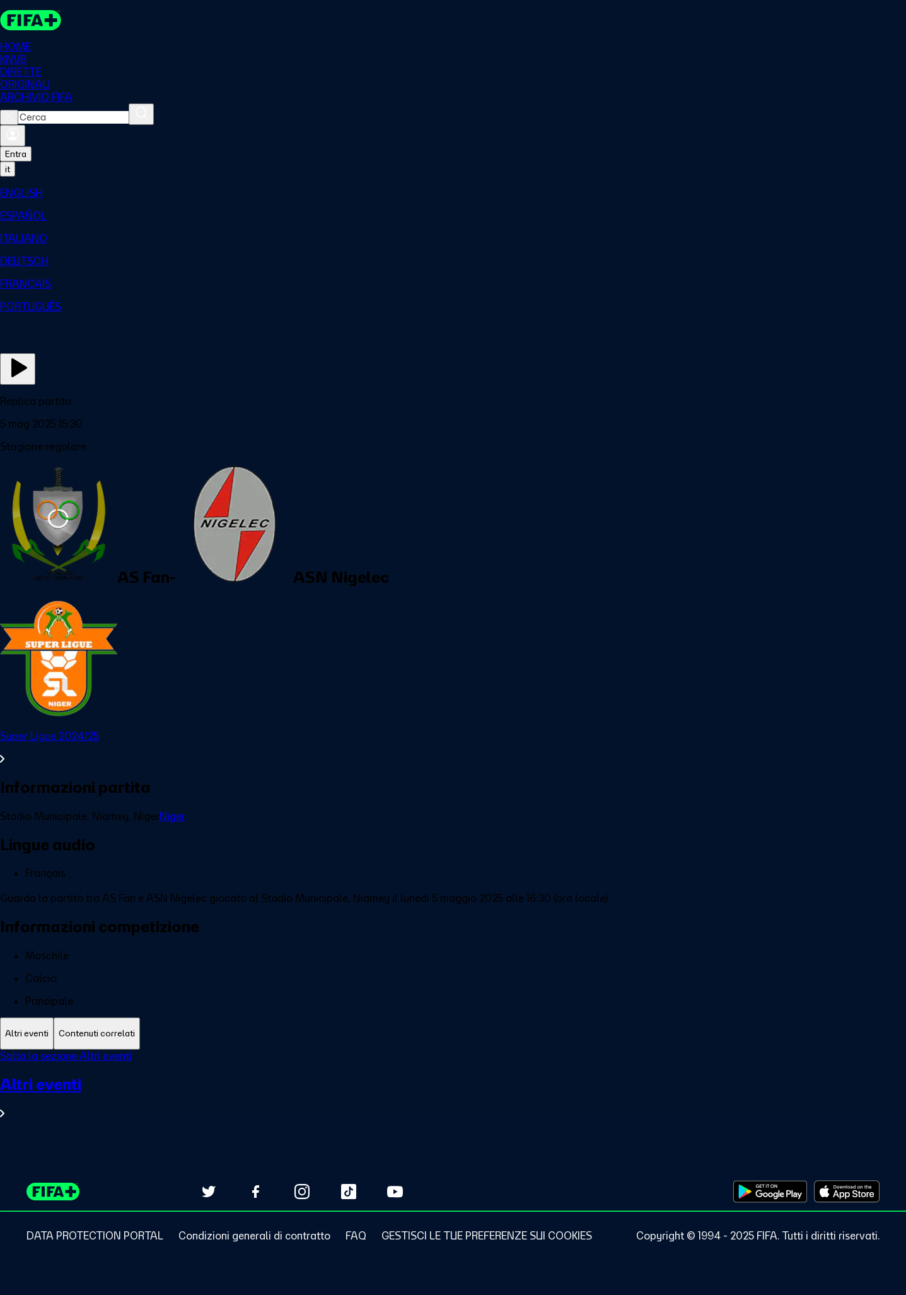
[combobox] (73, 117)
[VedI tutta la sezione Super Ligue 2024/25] (453, 747)
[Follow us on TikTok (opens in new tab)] (349, 1191)
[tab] (27, 1033)
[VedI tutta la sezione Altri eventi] (453, 1097)
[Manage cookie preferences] (486, 1236)
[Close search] (9, 117)
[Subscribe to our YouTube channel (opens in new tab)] (395, 1191)
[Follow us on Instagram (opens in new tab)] (302, 1191)
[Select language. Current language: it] (7, 169)
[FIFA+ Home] (30, 20)
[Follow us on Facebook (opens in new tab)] (255, 1191)
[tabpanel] (453, 1092)
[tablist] (453, 1033)
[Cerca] (141, 114)
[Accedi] (12, 135)
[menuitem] (453, 193)
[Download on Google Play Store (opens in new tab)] (770, 1191)
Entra (15, 154)
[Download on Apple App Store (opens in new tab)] (847, 1191)
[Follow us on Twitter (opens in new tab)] (209, 1191)
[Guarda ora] (17, 369)
